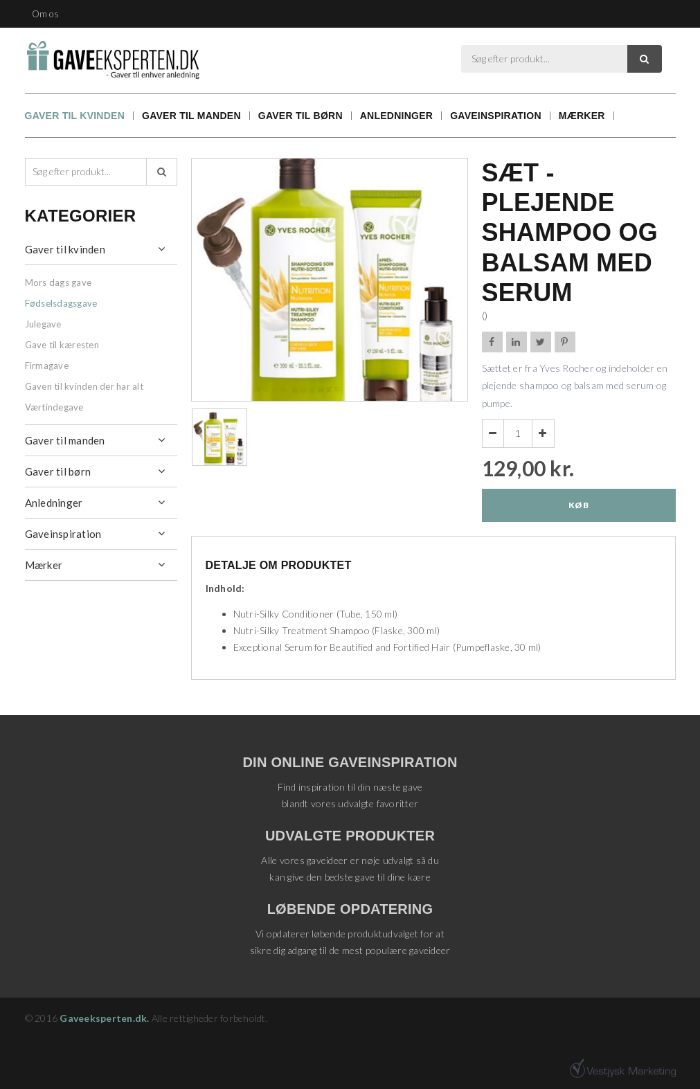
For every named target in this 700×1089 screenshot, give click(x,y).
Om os (45, 13)
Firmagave (47, 365)
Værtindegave (54, 407)
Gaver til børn (300, 115)
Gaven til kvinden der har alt (84, 386)
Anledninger (396, 115)
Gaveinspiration (495, 115)
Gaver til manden (191, 115)
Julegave (43, 324)
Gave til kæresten (62, 344)
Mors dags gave (58, 282)
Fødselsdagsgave (61, 303)
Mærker (582, 115)
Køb (578, 505)
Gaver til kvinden (75, 115)
